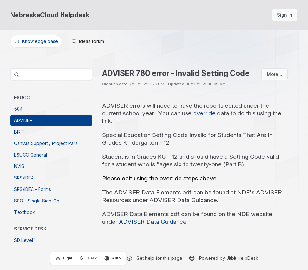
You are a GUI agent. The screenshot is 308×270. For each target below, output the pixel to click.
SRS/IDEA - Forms (32, 189)
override (204, 113)
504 (18, 109)
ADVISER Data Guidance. (153, 221)
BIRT (19, 132)
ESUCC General (30, 154)
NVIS (19, 166)
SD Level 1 (25, 240)
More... (274, 74)
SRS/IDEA (24, 177)
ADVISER (23, 120)
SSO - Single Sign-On (36, 200)
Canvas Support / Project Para (46, 143)
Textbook (24, 212)
